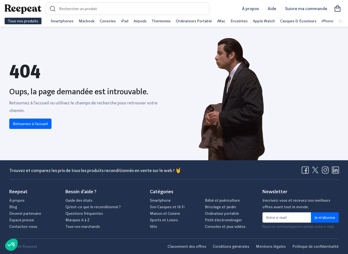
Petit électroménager (223, 220)
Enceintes (239, 21)
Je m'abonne (324, 217)
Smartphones (62, 21)
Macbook (87, 21)
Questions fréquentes (84, 213)
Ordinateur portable (222, 213)
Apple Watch (264, 21)
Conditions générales (231, 246)
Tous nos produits (23, 21)
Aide (272, 8)
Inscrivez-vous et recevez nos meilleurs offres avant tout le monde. (296, 203)
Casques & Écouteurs (298, 21)
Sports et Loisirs (164, 220)
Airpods (140, 21)
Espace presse (21, 220)
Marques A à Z (77, 220)
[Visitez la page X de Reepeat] (316, 172)
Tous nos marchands (82, 226)
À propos (250, 8)
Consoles (108, 21)
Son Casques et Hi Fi (167, 207)
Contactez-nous (23, 226)
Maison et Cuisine (165, 213)
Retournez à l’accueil (30, 124)
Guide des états (78, 200)
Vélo (153, 226)
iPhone (328, 21)
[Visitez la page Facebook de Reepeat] (306, 172)
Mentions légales (271, 246)
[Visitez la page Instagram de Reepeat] (326, 172)
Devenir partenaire (25, 213)
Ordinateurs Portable (194, 21)
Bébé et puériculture (222, 200)
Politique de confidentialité (315, 246)
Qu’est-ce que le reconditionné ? (93, 207)
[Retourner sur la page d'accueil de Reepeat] (22, 8)
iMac (221, 21)
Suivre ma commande (306, 8)
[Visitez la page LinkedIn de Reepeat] (335, 172)
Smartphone (160, 200)
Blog (13, 207)
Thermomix (161, 21)
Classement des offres (187, 246)
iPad (124, 21)
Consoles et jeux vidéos (225, 226)
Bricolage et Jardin (220, 207)
